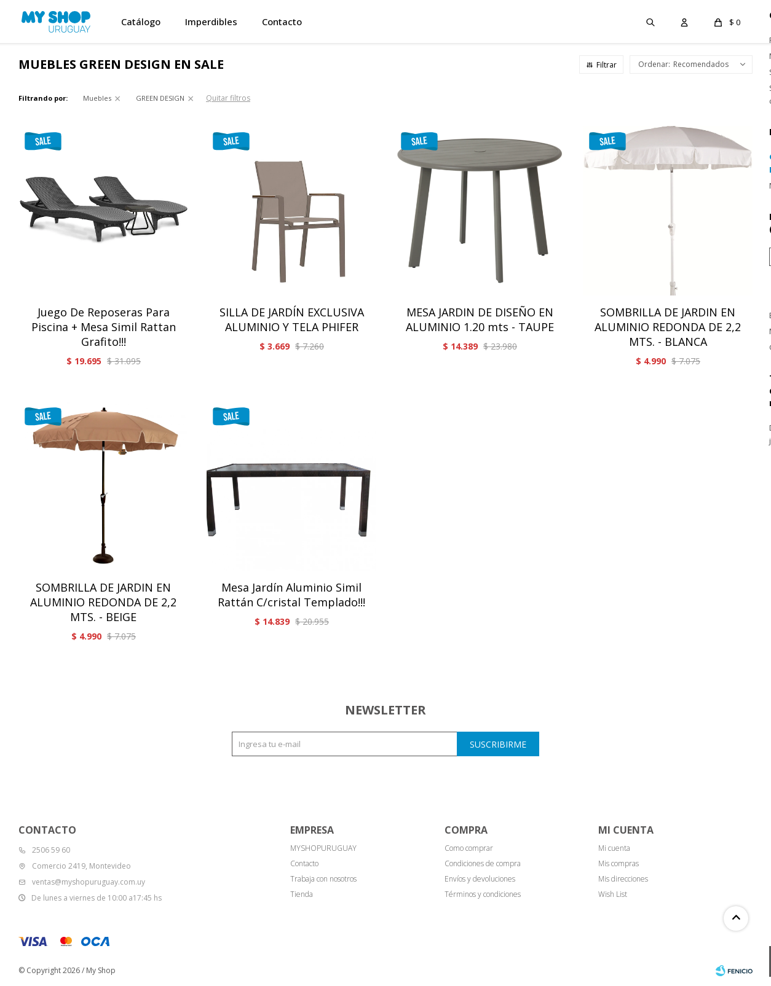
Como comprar (469, 848)
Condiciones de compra (483, 863)
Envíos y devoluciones (480, 879)
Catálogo (140, 21)
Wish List (612, 894)
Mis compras (618, 863)
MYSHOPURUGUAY (323, 848)
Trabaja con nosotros (323, 879)
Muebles (97, 98)
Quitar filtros (228, 98)
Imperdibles (211, 21)
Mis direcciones (623, 879)
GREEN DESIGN (160, 98)
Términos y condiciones (483, 894)
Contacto (282, 21)
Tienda (301, 894)
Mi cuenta (614, 848)
